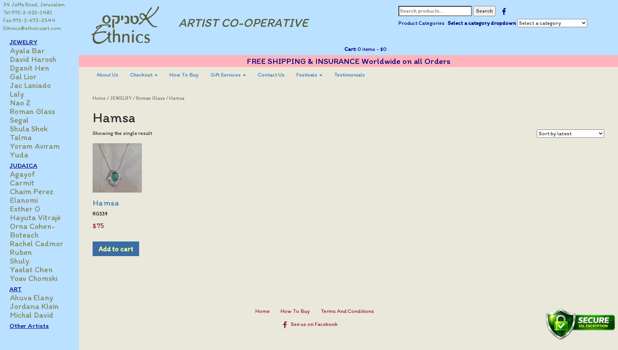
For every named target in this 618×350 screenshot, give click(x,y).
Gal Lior (23, 76)
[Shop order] (570, 133)
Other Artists (29, 325)
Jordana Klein (34, 306)
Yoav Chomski (34, 278)
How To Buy (184, 74)
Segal (19, 120)
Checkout (144, 74)
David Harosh (33, 59)
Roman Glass (32, 111)
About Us (107, 74)
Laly (17, 94)
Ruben (21, 252)
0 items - (371, 49)
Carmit (22, 182)
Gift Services (228, 74)
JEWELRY (23, 42)
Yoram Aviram (35, 146)
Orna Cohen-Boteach (32, 230)
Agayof (22, 174)
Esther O (25, 208)
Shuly (19, 260)
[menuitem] (107, 75)
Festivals (309, 74)
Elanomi (24, 200)
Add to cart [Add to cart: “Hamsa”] (116, 249)
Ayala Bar (27, 50)
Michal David (31, 315)
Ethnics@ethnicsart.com (32, 28)
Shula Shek (29, 128)
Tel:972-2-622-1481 (27, 12)
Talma (21, 137)
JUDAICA (23, 165)
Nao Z (20, 102)
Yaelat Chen (31, 269)
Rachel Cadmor (36, 243)
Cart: (350, 49)
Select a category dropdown (482, 23)
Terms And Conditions (347, 311)
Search (484, 10)
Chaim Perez (32, 191)
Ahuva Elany (31, 297)
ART (15, 289)
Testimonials (349, 74)
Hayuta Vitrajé (35, 217)
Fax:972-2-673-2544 (29, 20)
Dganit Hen (29, 68)
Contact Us (271, 74)
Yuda (19, 154)
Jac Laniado (30, 85)
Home (99, 98)
